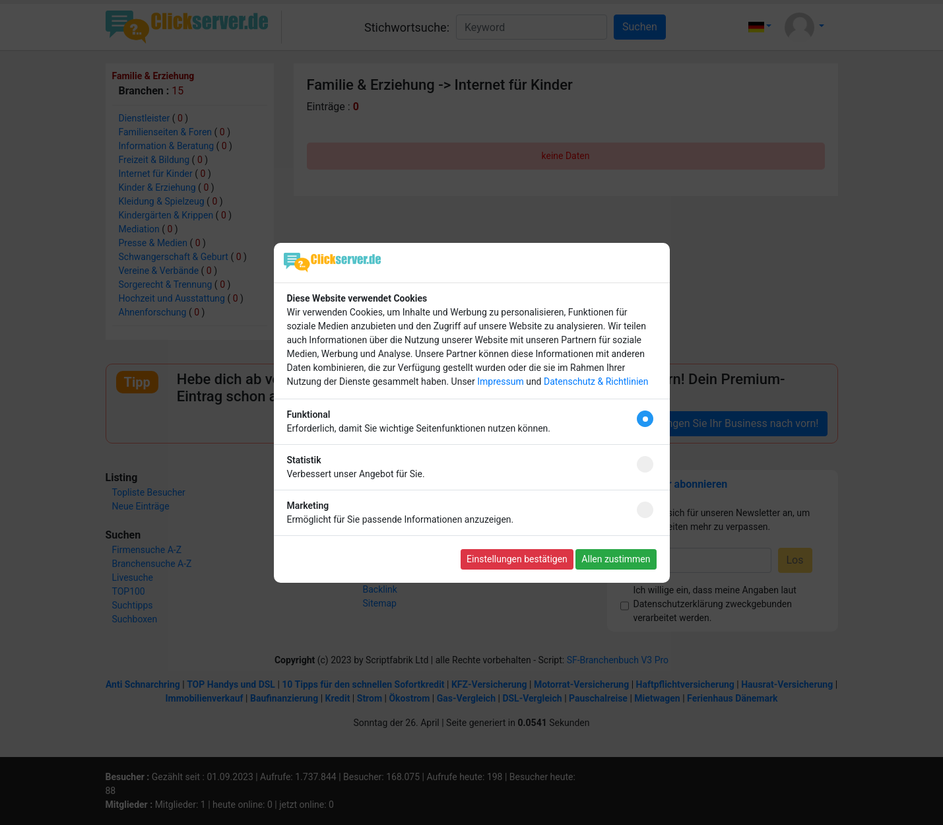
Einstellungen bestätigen (517, 559)
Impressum (500, 381)
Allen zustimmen (615, 559)
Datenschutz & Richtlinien (596, 381)
